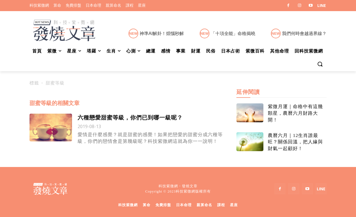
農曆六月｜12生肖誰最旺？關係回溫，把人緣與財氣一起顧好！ (295, 142)
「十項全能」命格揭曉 (233, 33)
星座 (234, 205)
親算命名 (204, 205)
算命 (146, 205)
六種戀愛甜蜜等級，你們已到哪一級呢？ (130, 117)
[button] (320, 64)
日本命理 (184, 205)
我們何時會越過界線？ (304, 33)
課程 (221, 205)
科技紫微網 (128, 205)
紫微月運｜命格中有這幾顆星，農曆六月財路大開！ (295, 113)
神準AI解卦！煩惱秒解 (162, 33)
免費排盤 (163, 205)
